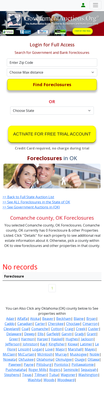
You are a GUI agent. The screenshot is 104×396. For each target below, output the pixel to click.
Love (49, 349)
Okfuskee (26, 359)
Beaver (47, 318)
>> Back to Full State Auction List (28, 197)
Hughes (72, 339)
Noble (94, 354)
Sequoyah (89, 369)
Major (60, 349)
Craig (69, 328)
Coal (25, 328)
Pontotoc (61, 364)
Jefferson (12, 344)
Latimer (86, 344)
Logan (37, 349)
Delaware (13, 334)
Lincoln (24, 349)
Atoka (34, 318)
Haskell (57, 339)
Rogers (55, 369)
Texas (27, 374)
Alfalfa (22, 318)
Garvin (67, 334)
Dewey (29, 334)
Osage (80, 359)
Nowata (9, 359)
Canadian (24, 323)
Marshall (75, 349)
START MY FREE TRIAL (82, 31)
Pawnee (14, 364)
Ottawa (93, 359)
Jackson (87, 339)
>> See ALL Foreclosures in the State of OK (36, 202)
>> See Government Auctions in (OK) (31, 207)
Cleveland (11, 328)
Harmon (27, 339)
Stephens (11, 374)
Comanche (39, 328)
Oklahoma (45, 359)
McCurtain (26, 354)
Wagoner (68, 374)
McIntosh (44, 354)
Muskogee (78, 354)
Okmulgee (64, 359)
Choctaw (73, 323)
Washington (88, 374)
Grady (79, 334)
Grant (91, 334)
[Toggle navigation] (95, 5)
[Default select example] (52, 72)
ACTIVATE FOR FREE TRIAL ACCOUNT (52, 134)
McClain (9, 354)
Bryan (91, 318)
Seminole (70, 369)
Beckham (63, 318)
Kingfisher (57, 344)
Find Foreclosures (52, 84)
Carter (40, 323)
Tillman (40, 374)
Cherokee (55, 323)
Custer (93, 328)
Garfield (52, 334)
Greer (13, 339)
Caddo (10, 323)
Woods (49, 379)
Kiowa (72, 344)
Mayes (90, 349)
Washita (34, 379)
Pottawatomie (83, 364)
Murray (61, 354)
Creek (80, 328)
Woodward (65, 379)
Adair (10, 318)
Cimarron (90, 323)
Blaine (79, 318)
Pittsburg (43, 364)
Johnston (30, 344)
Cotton (56, 328)
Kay (43, 344)
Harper (42, 339)
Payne (29, 364)
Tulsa (53, 374)
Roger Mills (37, 369)
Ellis (41, 334)
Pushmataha (16, 369)
